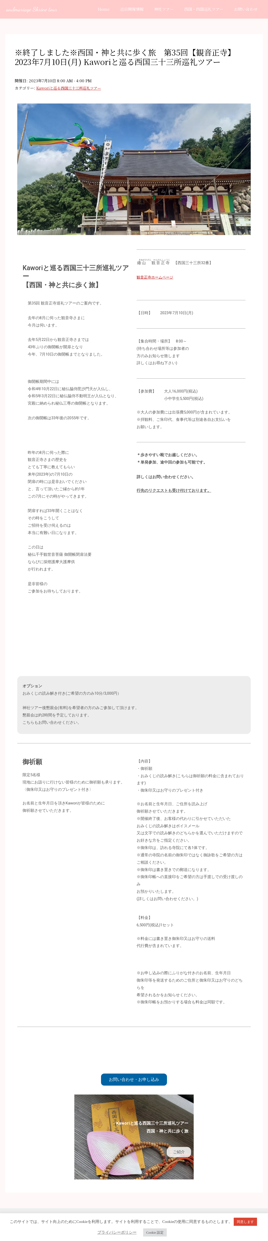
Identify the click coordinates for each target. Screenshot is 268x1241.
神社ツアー (170, 9)
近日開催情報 (141, 9)
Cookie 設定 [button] (155, 1232)
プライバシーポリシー (117, 1232)
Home (115, 9)
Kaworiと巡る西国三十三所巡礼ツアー (70, 88)
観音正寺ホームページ (156, 277)
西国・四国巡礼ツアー (207, 9)
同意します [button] (245, 1222)
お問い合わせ (247, 9)
